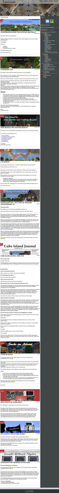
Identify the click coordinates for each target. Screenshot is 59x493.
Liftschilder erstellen (6, 139)
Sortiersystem (5, 140)
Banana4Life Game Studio (49, 69)
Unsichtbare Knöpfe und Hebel (8, 136)
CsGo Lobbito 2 (48, 49)
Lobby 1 (46, 56)
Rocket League (48, 42)
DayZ (46, 43)
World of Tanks (48, 46)
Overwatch (47, 45)
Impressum (32, 491)
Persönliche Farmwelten (7, 138)
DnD (46, 50)
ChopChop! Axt (5, 141)
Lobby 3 (46, 37)
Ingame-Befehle (5, 135)
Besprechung (46, 72)
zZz (45, 76)
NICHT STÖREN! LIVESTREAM (51, 52)
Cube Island (31, 490)
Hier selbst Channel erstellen (49, 40)
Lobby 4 (46, 38)
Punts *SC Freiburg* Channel (49, 66)
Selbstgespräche (47, 75)
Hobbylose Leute (48, 47)
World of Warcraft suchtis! (50, 44)
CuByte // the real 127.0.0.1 (49, 68)
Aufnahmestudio (48, 58)
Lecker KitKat (46, 65)
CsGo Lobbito (48, 48)
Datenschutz (27, 491)
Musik (45, 77)
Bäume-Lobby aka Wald (48, 64)
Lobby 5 (46, 39)
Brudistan (46, 67)
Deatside (47, 51)
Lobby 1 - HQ (47, 35)
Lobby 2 (46, 36)
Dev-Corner (47, 59)
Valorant (46, 41)
